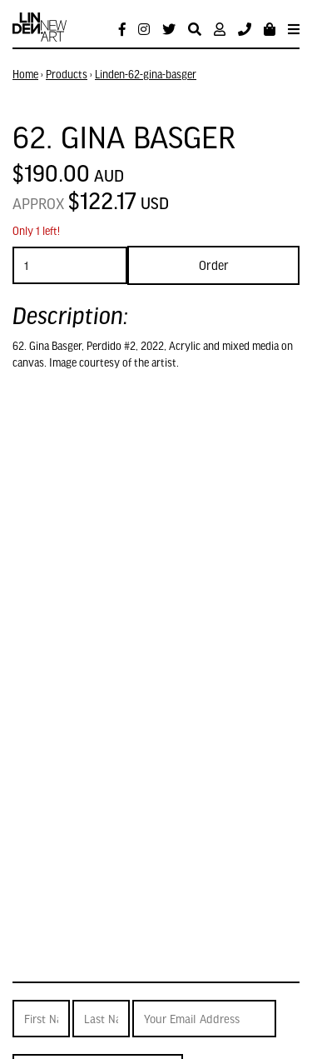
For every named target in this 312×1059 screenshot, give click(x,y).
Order (214, 265)
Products (66, 74)
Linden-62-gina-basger (145, 74)
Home (25, 74)
